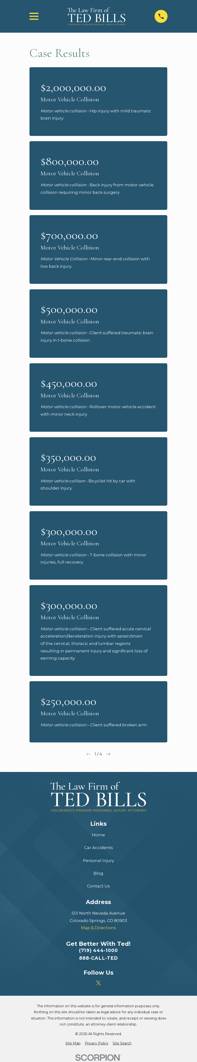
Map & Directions (98, 927)
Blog (98, 873)
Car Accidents (98, 847)
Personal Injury (98, 860)
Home (98, 834)
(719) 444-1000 (98, 950)
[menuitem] (73, 1043)
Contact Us (98, 886)
